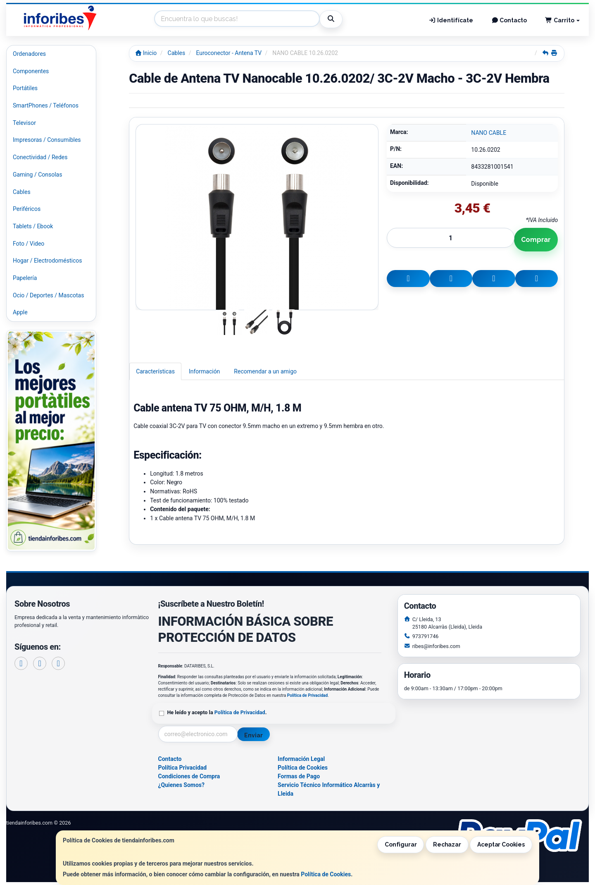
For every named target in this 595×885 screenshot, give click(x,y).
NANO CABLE (488, 132)
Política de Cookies (326, 874)
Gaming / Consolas (37, 174)
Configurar (401, 844)
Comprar (536, 240)
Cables (22, 192)
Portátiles (25, 88)
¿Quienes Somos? (181, 785)
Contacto (509, 20)
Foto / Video (28, 243)
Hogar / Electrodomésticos (47, 260)
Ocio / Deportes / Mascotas (48, 295)
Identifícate (450, 20)
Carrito (562, 20)
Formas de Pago (299, 776)
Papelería (25, 278)
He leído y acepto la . (217, 712)
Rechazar (447, 844)
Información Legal (301, 759)
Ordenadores (29, 53)
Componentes (31, 71)
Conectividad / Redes (40, 157)
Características (155, 371)
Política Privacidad (182, 767)
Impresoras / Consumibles (47, 139)
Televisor (24, 123)
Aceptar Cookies (501, 844)
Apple (20, 312)
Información (204, 371)
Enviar (253, 735)
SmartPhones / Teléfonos (46, 105)
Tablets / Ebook (33, 226)
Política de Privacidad (307, 695)
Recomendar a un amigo (265, 371)
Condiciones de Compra (189, 776)
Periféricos (26, 209)
